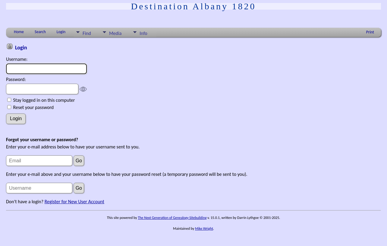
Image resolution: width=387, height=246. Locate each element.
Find (87, 33)
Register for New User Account (74, 201)
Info (143, 33)
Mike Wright (204, 228)
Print (370, 32)
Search (40, 31)
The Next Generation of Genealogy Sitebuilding (172, 218)
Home (19, 31)
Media (115, 33)
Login (61, 31)
